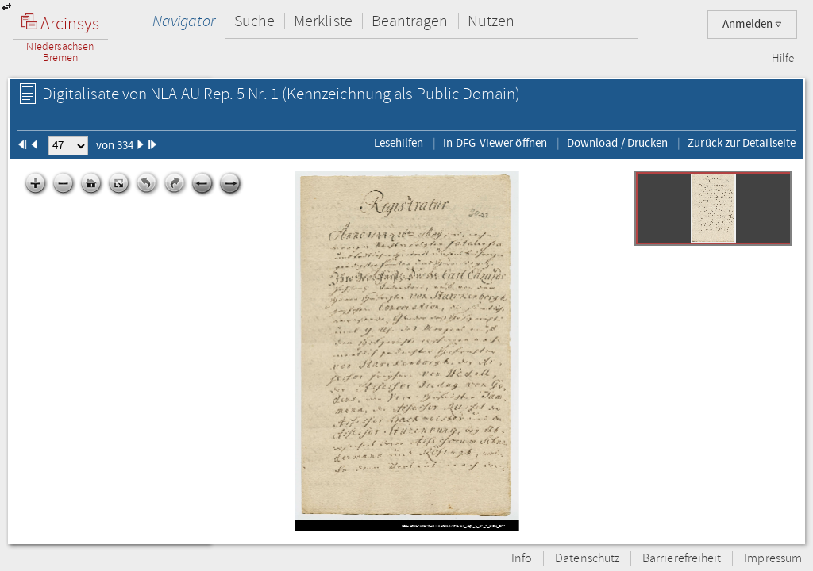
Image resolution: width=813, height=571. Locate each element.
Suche (254, 21)
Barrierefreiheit (681, 558)
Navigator (183, 21)
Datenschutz (587, 558)
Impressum (773, 558)
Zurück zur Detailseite (742, 143)
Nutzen (491, 21)
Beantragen (410, 21)
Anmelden (752, 24)
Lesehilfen (399, 143)
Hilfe (783, 59)
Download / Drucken (617, 143)
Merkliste (323, 21)
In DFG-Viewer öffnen (495, 143)
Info (521, 558)
